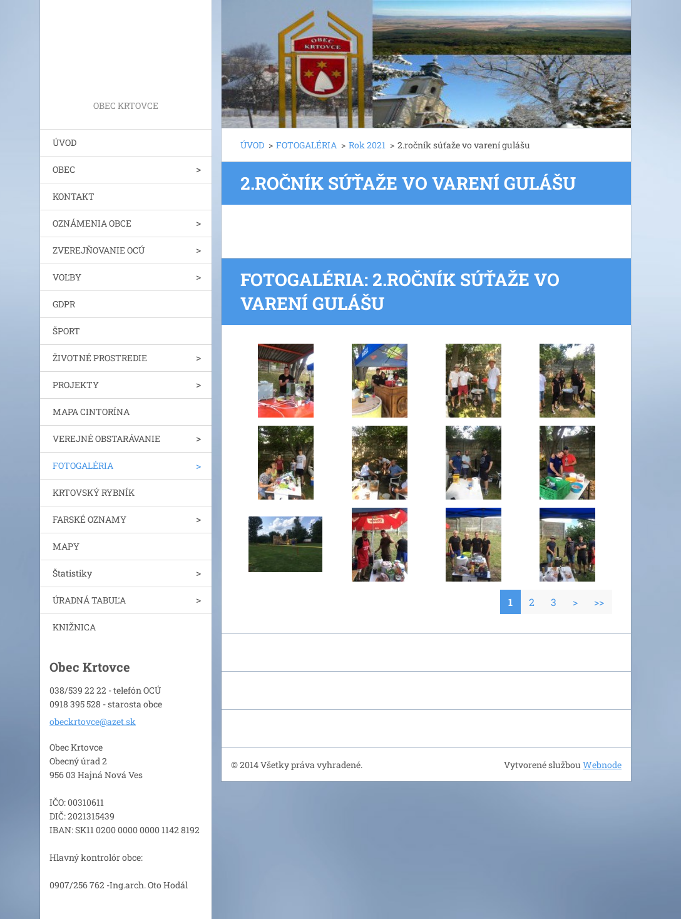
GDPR (64, 304)
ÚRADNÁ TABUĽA (89, 600)
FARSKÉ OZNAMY (89, 519)
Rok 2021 (367, 145)
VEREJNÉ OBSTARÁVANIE (106, 438)
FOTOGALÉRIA (83, 465)
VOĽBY (67, 277)
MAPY (66, 546)
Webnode (602, 765)
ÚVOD (64, 142)
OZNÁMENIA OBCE (92, 223)
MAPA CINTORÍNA (91, 412)
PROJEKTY (76, 385)
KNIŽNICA (74, 627)
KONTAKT (74, 196)
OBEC (64, 169)
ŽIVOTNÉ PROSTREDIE (100, 358)
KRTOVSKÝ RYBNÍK (94, 492)
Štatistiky (72, 573)
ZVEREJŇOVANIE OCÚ (99, 250)
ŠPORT (66, 331)
